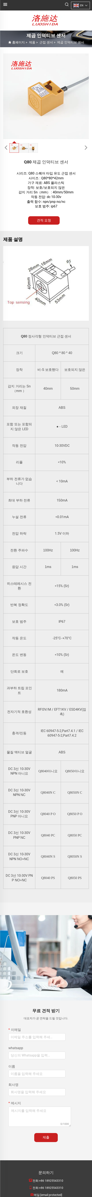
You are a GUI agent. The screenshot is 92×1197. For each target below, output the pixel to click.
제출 (46, 1137)
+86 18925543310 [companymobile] (51, 1187)
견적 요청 (44, 220)
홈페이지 (18, 42)
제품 (32, 42)
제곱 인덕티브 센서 (70, 42)
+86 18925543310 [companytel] (51, 1180)
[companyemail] (51, 1195)
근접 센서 (46, 42)
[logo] (46, 20)
